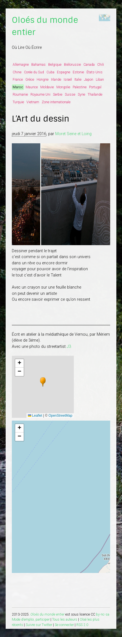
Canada (89, 65)
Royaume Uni (40, 94)
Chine (17, 72)
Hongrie (42, 80)
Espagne (63, 72)
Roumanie (20, 94)
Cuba (50, 72)
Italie (77, 80)
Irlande (56, 80)
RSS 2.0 (82, 625)
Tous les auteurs (64, 619)
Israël (68, 80)
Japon (88, 80)
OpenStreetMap (60, 416)
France (18, 80)
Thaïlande (95, 94)
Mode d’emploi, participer (31, 619)
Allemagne (21, 65)
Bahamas (38, 65)
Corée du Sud (34, 72)
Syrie (81, 94)
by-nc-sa (102, 614)
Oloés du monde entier (47, 614)
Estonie (78, 72)
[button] (43, 382)
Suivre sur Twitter (39, 625)
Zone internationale (56, 102)
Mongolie (63, 87)
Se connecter (64, 625)
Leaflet (35, 416)
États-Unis (94, 72)
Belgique (54, 65)
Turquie (18, 102)
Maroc (18, 87)
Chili (100, 65)
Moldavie (47, 87)
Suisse (70, 94)
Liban (100, 80)
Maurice (32, 87)
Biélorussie (72, 65)
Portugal (95, 87)
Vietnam (32, 102)
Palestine (79, 87)
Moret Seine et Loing (73, 133)
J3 (69, 346)
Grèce (29, 80)
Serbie (57, 94)
